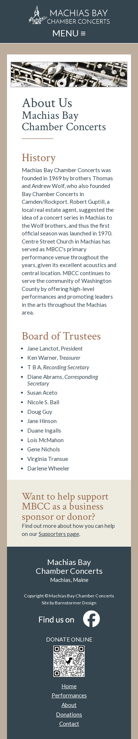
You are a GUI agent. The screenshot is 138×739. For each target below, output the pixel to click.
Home (69, 686)
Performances (69, 695)
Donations (69, 714)
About (69, 704)
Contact (69, 723)
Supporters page (59, 533)
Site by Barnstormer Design (69, 602)
